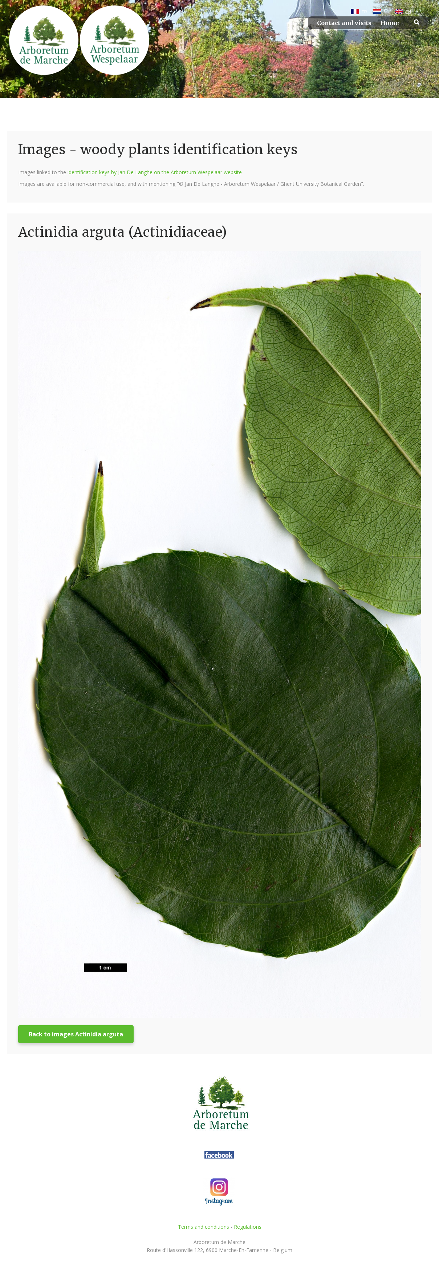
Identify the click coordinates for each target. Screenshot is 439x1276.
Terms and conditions (203, 1226)
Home (390, 23)
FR (364, 11)
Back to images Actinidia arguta (76, 1034)
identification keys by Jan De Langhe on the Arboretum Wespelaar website (155, 172)
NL (386, 11)
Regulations (247, 1226)
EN (408, 11)
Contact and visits (344, 23)
